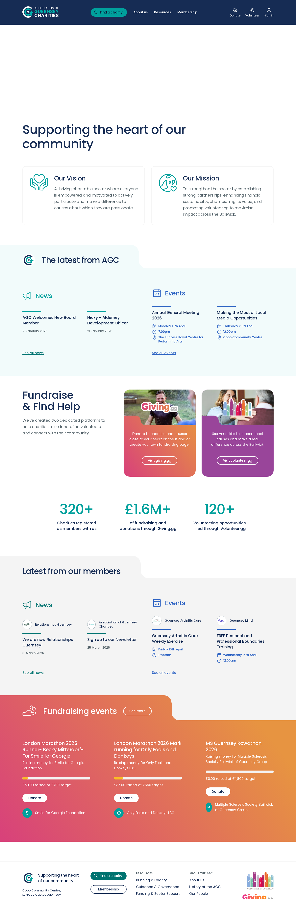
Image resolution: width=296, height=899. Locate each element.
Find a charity (108, 12)
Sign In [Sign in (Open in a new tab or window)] (269, 12)
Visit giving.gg (159, 460)
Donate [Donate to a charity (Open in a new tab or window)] (235, 12)
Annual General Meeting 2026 (175, 315)
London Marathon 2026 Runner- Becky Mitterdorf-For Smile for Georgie (53, 749)
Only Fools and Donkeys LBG (144, 813)
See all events (164, 353)
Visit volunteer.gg (237, 460)
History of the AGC (205, 887)
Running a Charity (151, 880)
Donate (34, 798)
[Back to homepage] (40, 12)
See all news (33, 353)
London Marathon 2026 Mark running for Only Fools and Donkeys (148, 749)
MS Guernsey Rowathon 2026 (233, 746)
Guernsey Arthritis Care (176, 620)
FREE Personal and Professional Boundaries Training (240, 641)
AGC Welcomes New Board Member (49, 320)
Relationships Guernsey (47, 624)
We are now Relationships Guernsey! (47, 642)
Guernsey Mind (235, 620)
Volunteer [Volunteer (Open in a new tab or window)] (252, 12)
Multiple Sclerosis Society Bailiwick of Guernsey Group (239, 807)
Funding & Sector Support (158, 893)
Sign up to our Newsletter (112, 639)
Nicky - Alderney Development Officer (107, 320)
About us (140, 12)
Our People (198, 893)
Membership (187, 12)
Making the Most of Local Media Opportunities (241, 315)
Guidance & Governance (157, 887)
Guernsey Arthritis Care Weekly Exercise (175, 638)
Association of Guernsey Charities (112, 624)
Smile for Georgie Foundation (53, 813)
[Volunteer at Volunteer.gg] (260, 881)
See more (137, 711)
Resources (162, 12)
